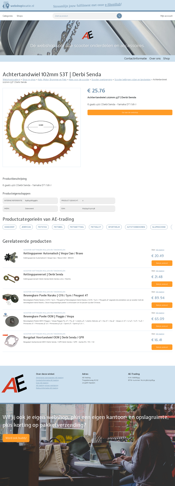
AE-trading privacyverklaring (47, 385)
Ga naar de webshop (130, 112)
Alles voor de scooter (79, 79)
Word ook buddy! (16, 437)
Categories (8, 16)
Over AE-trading (42, 383)
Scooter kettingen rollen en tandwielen (133, 79)
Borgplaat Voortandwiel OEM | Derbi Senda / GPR (53, 337)
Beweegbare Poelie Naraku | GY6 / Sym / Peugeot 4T (55, 295)
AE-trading (160, 250)
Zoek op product (61, 16)
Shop (166, 58)
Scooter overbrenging (102, 79)
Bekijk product (162, 263)
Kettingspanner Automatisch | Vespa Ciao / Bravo (53, 253)
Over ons (155, 58)
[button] (42, 165)
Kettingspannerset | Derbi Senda (43, 274)
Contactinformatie (135, 58)
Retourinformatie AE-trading (47, 388)
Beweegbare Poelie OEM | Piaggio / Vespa (48, 316)
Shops (20, 16)
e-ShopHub (113, 4)
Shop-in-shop (29, 79)
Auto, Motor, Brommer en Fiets (52, 79)
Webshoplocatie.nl (11, 79)
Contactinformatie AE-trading (47, 380)
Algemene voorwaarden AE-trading (49, 378)
